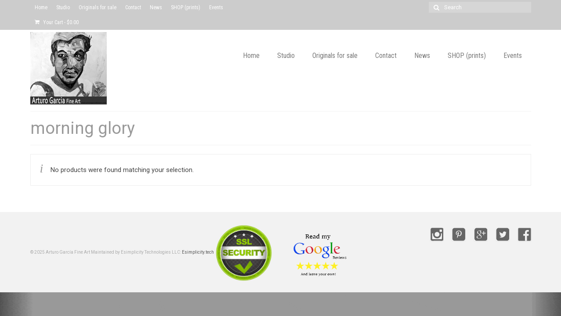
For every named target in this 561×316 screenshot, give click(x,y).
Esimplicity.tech (198, 252)
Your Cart (57, 22)
